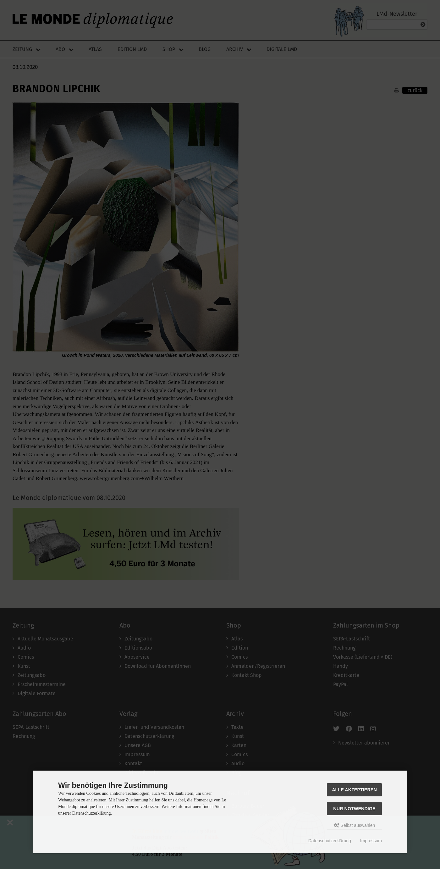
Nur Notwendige (354, 808)
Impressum (371, 840)
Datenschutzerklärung (329, 840)
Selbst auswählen (354, 825)
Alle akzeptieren (354, 789)
